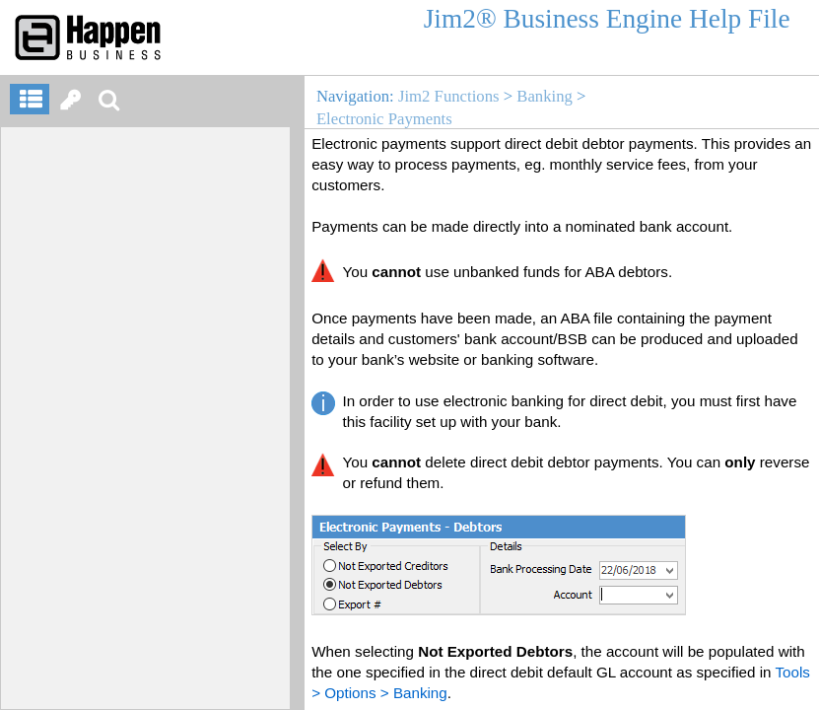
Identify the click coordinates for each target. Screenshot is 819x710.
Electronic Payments (384, 118)
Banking (544, 96)
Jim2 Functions (449, 96)
